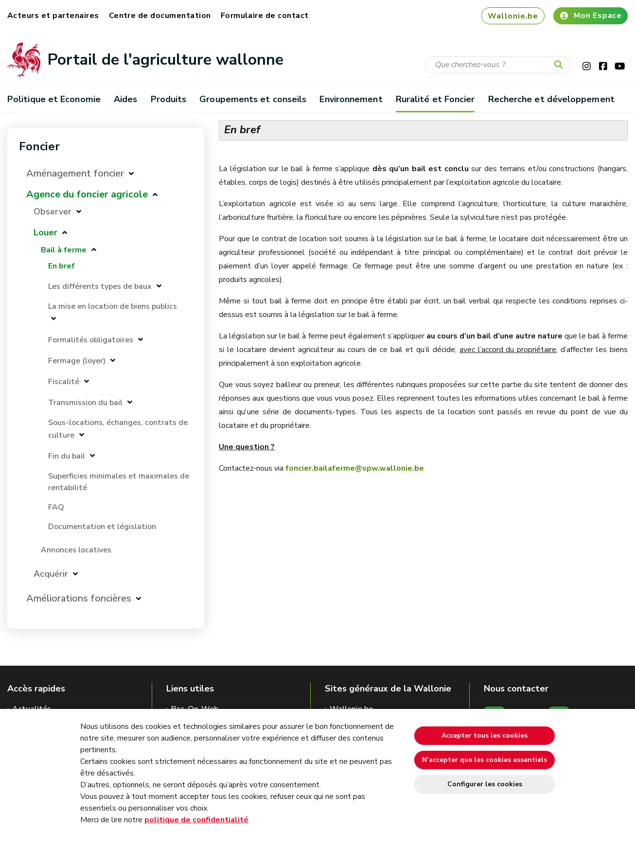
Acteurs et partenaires (53, 15)
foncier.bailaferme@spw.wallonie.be (354, 468)
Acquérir (51, 574)
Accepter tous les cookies (484, 735)
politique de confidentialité (196, 819)
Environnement (350, 99)
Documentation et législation (102, 526)
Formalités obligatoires (90, 340)
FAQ (56, 507)
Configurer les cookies (484, 784)
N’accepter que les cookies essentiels (484, 759)
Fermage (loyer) (77, 360)
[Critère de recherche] (498, 64)
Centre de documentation (160, 15)
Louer (45, 232)
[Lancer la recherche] (560, 65)
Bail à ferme (64, 250)
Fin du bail (66, 456)
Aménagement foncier (75, 173)
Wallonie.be (513, 16)
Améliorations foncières (78, 598)
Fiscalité (63, 381)
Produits (169, 99)
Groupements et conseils (252, 99)
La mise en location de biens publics (112, 306)
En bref (61, 266)
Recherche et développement (551, 99)
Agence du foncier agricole (87, 194)
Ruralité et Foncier (435, 99)
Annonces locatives (76, 550)
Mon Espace (590, 15)
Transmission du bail (85, 402)
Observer (52, 211)
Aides (125, 99)
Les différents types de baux (100, 286)
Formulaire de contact (265, 15)
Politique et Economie (54, 99)
